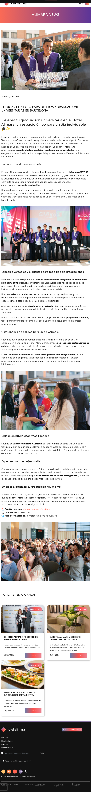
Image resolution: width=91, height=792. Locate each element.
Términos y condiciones (40, 785)
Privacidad (29, 784)
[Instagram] (4, 772)
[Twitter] (16, 772)
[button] (27, 772)
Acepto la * (18, 761)
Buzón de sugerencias (59, 785)
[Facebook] (21, 772)
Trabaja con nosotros (77, 785)
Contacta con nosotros (72, 730)
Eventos (4, 744)
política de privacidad (21, 761)
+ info (33, 655)
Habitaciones (7, 741)
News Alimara (79, 35)
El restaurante (7, 748)
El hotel (4, 738)
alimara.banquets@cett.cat (37, 509)
